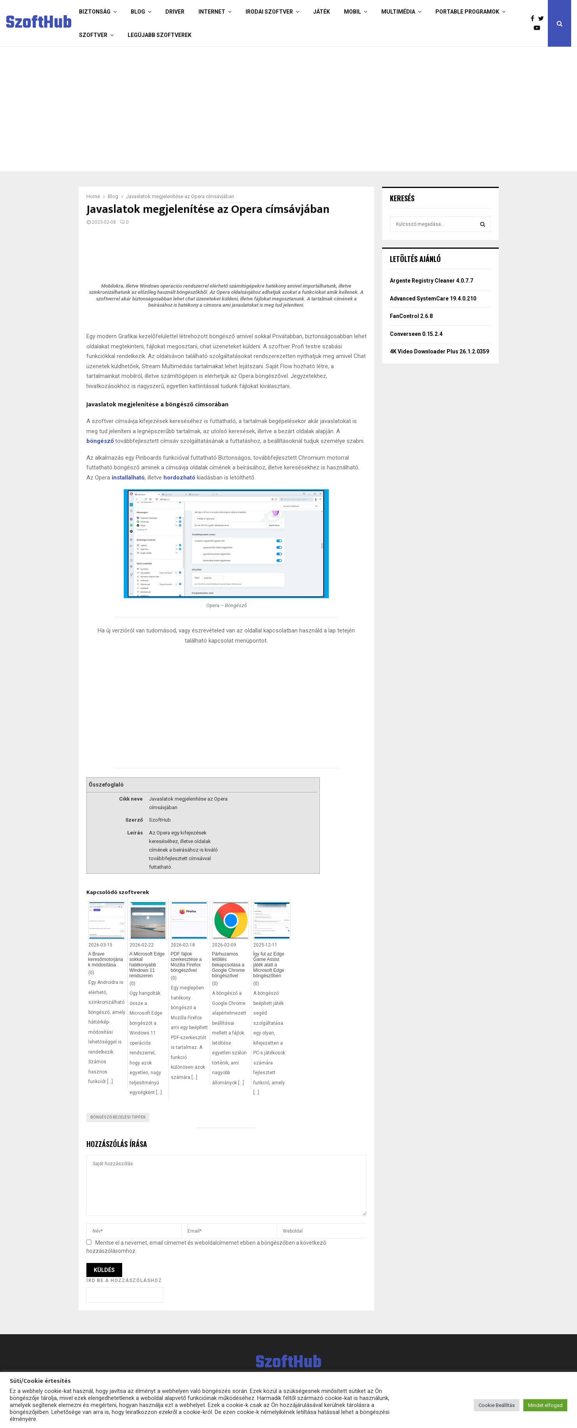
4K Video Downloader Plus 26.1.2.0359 (439, 351)
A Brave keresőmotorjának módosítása (105, 959)
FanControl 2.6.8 (411, 316)
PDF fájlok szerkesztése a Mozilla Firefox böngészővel (186, 962)
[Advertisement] (257, 108)
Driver (174, 12)
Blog (138, 12)
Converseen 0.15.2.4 (416, 334)
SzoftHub (39, 23)
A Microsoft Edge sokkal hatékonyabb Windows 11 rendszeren (147, 964)
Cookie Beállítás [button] (497, 1405)
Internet (211, 12)
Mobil (352, 12)
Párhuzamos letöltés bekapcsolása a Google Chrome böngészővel (228, 964)
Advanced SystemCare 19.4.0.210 (433, 298)
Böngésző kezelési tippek (118, 1117)
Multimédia (398, 12)
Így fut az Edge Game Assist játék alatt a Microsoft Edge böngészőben (268, 964)
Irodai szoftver (269, 12)
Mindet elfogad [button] (545, 1405)
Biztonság (94, 12)
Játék (321, 12)
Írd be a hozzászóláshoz (124, 1280)
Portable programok (467, 12)
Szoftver (93, 35)
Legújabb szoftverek (159, 35)
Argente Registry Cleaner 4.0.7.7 (431, 281)
